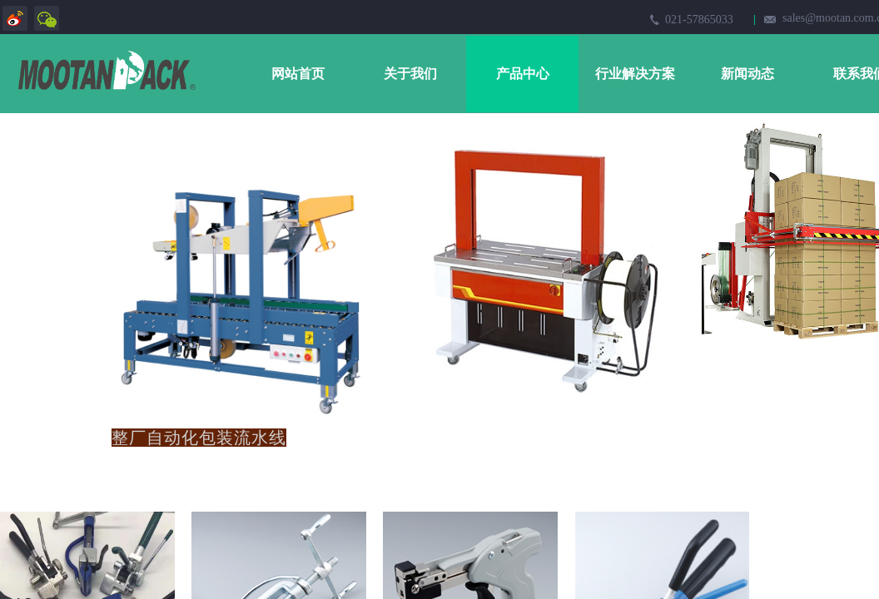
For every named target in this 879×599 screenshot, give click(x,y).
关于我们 (410, 74)
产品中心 (522, 74)
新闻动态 (747, 74)
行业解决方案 (635, 74)
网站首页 (298, 74)
